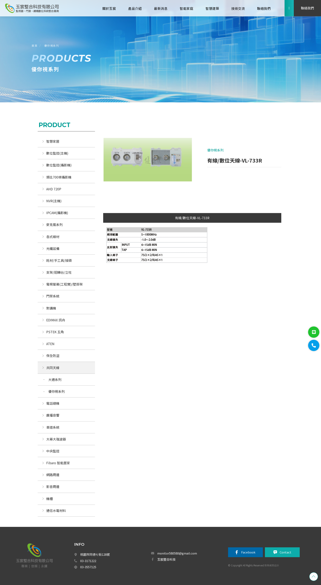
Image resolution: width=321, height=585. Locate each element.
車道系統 (52, 427)
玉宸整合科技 (166, 559)
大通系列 (54, 379)
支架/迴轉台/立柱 (59, 272)
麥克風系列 (54, 224)
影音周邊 (52, 486)
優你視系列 (51, 45)
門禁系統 (52, 296)
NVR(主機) (54, 200)
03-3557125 (88, 567)
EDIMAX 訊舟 (55, 319)
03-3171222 (88, 561)
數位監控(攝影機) (59, 165)
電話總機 (52, 403)
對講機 (51, 308)
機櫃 (49, 498)
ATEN (50, 343)
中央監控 (53, 450)
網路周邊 (52, 474)
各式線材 (52, 236)
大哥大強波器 (56, 439)
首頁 (34, 45)
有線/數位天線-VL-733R (192, 217)
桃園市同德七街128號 (95, 554)
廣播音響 (52, 415)
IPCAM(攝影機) (57, 212)
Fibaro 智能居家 (58, 462)
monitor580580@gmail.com (177, 553)
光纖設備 (52, 248)
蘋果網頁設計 (271, 565)
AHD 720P (53, 188)
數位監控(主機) (57, 153)
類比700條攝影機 (58, 177)
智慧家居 (52, 141)
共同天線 (52, 367)
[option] (148, 162)
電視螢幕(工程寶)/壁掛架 (64, 284)
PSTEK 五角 (55, 331)
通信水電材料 (56, 510)
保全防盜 (52, 355)
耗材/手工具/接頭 (59, 260)
